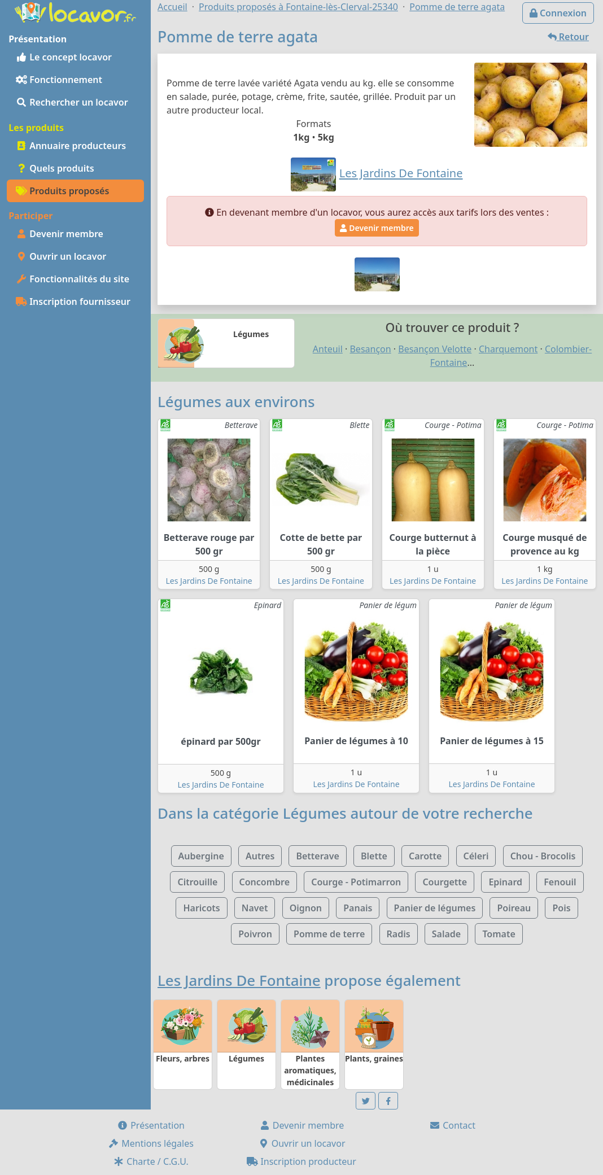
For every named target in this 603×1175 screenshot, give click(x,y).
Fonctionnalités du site (72, 279)
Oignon (306, 908)
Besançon (370, 349)
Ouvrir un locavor (61, 256)
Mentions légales (151, 1143)
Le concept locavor (64, 57)
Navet (255, 908)
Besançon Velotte (434, 349)
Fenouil (560, 882)
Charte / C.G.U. (151, 1161)
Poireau (514, 908)
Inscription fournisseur (73, 301)
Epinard (505, 882)
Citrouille (197, 882)
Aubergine (201, 856)
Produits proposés (62, 191)
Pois (561, 908)
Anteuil (328, 349)
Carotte (425, 856)
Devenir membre (59, 234)
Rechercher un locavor (72, 102)
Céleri (476, 856)
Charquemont (508, 349)
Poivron (255, 934)
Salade (446, 934)
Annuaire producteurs (71, 145)
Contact (452, 1125)
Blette (374, 856)
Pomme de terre (329, 934)
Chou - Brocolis (543, 856)
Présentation (151, 1125)
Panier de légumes (435, 908)
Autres (260, 856)
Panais (357, 908)
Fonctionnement (59, 79)
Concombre (264, 882)
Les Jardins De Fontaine (209, 580)
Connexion (558, 13)
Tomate (498, 934)
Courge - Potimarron (356, 882)
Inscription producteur (301, 1161)
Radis (398, 934)
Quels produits (55, 168)
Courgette (444, 882)
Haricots (201, 908)
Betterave (317, 856)
